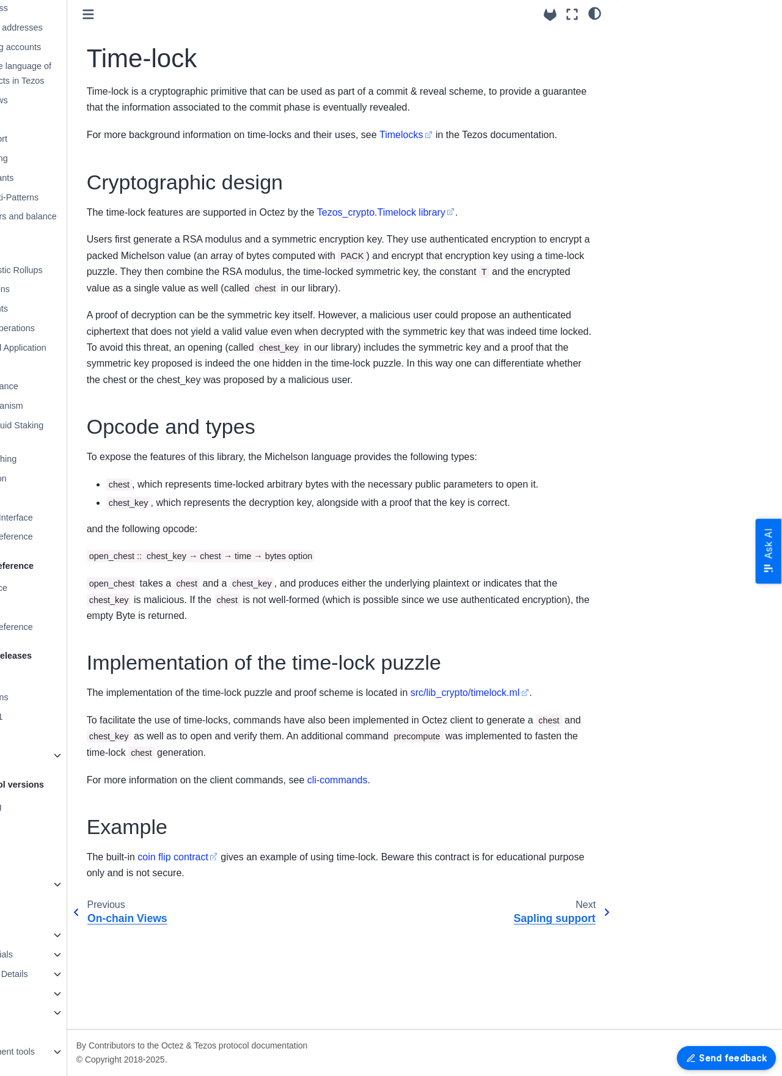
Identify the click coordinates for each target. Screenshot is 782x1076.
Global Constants (69, 178)
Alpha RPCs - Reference (74, 536)
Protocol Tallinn (45, 825)
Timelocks (490, 135)
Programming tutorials (59, 954)
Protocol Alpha (44, 864)
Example (643, 96)
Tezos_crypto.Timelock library (470, 228)
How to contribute (50, 935)
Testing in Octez (47, 993)
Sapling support (66, 139)
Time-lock (55, 120)
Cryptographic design (671, 38)
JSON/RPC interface (56, 588)
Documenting (42, 1032)
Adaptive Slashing (70, 459)
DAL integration (65, 478)
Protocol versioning (53, 806)
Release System (48, 678)
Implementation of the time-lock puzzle (701, 77)
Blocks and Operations (79, 328)
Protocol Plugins (67, 289)
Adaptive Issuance (71, 386)
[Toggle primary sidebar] (177, 14)
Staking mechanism (73, 406)
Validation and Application (85, 348)
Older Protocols (46, 884)
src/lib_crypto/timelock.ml (230, 790)
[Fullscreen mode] (572, 14)
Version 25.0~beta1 (54, 717)
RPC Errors (38, 607)
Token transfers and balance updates (90, 223)
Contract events (66, 308)
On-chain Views (66, 100)
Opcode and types (662, 58)
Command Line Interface (74, 517)
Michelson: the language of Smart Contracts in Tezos (88, 73)
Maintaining (38, 1012)
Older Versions (44, 755)
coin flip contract (262, 953)
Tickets (49, 367)
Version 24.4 (40, 736)
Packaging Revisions (57, 697)
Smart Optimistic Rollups (83, 270)
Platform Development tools (70, 1051)
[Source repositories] (550, 15)
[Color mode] (594, 12)
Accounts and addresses (83, 27)
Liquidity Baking (66, 158)
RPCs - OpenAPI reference (69, 627)
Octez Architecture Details (66, 974)
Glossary (43, 498)
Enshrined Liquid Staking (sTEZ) (84, 432)
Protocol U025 (43, 845)
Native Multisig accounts (82, 47)
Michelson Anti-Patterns (81, 197)
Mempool (53, 250)
